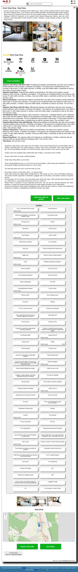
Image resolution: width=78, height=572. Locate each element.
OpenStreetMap (71, 540)
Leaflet (63, 540)
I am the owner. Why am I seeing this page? (13, 553)
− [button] (5, 518)
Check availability (13, 81)
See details (51, 546)
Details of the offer (27, 546)
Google (24, 568)
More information (63, 198)
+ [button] (5, 515)
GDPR (35, 570)
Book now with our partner (41, 198)
